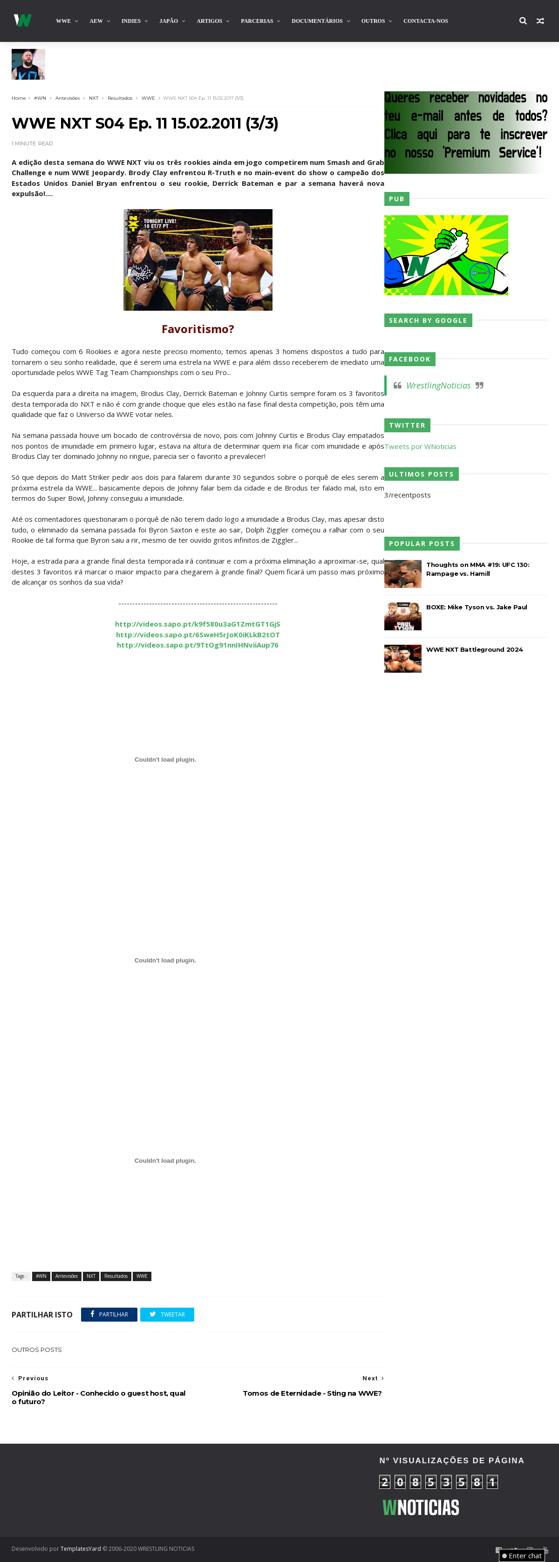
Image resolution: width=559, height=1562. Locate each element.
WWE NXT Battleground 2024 (474, 649)
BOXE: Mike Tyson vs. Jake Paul (476, 607)
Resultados (120, 98)
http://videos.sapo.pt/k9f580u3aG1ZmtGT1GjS (198, 623)
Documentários (317, 21)
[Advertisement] (95, 1490)
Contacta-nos (425, 21)
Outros (373, 21)
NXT (93, 98)
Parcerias (257, 21)
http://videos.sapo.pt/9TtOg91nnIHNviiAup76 (198, 644)
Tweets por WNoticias (420, 446)
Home (19, 98)
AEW (96, 21)
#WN (40, 98)
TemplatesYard (81, 1549)
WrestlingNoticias (438, 385)
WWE (63, 21)
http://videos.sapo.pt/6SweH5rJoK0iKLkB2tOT (198, 634)
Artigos (209, 21)
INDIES (131, 21)
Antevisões (67, 98)
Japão (168, 21)
